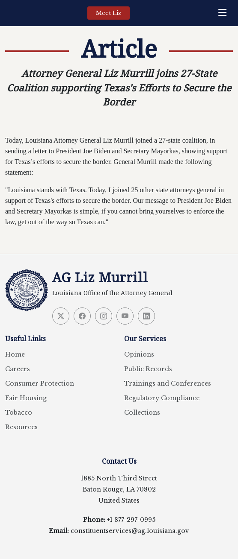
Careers (17, 369)
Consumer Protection (39, 383)
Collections (142, 413)
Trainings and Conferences (167, 383)
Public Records (148, 369)
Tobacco (18, 413)
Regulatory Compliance (161, 398)
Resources (21, 427)
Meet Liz (108, 13)
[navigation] (225, 13)
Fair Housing (26, 398)
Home (15, 354)
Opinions (139, 354)
